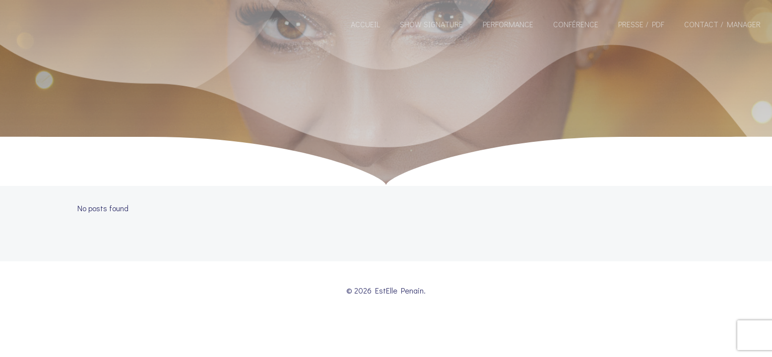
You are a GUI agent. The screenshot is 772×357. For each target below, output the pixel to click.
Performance (508, 24)
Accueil (365, 24)
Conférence (575, 24)
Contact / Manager (722, 24)
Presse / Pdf (641, 24)
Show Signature (431, 24)
